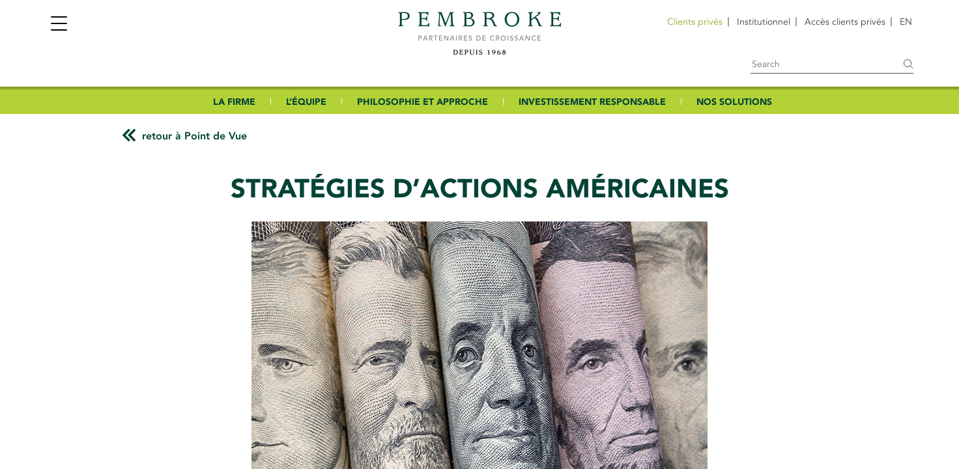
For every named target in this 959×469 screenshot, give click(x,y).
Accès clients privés (845, 22)
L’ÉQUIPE (306, 102)
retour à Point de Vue (194, 136)
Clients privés (695, 22)
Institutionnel (763, 22)
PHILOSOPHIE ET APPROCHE (422, 102)
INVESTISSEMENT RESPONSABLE (592, 102)
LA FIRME (234, 102)
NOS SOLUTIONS (734, 102)
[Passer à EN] (905, 22)
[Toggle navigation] (58, 25)
